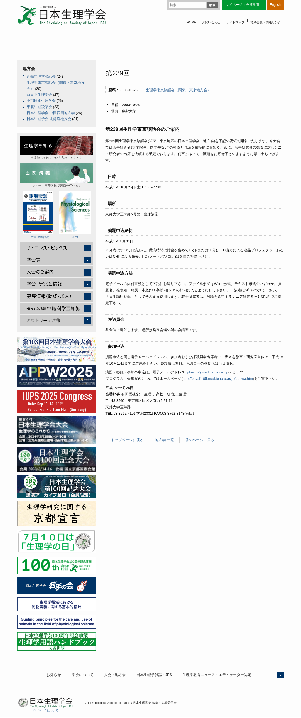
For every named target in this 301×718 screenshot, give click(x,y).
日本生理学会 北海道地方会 (49, 119)
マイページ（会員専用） (244, 5)
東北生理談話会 (39, 107)
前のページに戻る (199, 440)
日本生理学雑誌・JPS (154, 675)
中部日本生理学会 (41, 101)
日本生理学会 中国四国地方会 (51, 113)
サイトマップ (235, 22)
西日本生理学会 (39, 94)
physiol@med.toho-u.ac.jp (207, 372)
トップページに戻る (127, 440)
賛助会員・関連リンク (265, 22)
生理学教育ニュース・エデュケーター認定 (216, 675)
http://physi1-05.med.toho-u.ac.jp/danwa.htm (218, 379)
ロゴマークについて (45, 710)
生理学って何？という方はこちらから (56, 147)
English (275, 5)
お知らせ (53, 675)
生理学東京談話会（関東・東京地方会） (178, 90)
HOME (191, 22)
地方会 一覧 (164, 440)
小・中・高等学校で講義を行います (56, 175)
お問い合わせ (211, 22)
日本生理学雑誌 (38, 215)
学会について (82, 675)
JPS (75, 215)
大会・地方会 (115, 675)
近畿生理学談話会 (41, 76)
